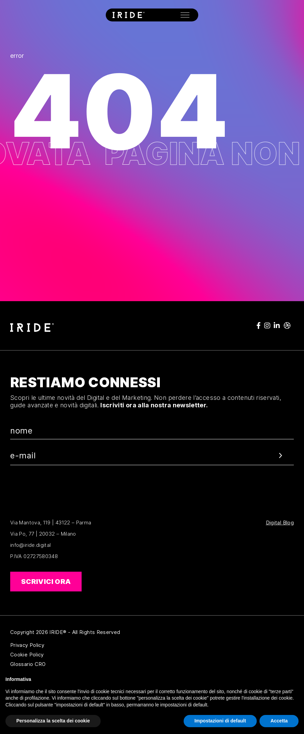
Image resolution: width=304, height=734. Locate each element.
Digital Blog (280, 523)
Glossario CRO (60, 664)
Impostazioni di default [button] (220, 720)
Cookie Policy (60, 655)
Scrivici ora (46, 581)
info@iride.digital (30, 545)
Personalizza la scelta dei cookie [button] (53, 720)
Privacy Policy (60, 645)
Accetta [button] (279, 720)
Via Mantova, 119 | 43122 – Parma (50, 522)
